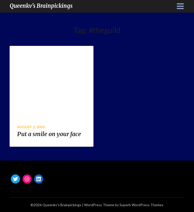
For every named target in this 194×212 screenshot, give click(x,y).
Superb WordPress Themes (141, 205)
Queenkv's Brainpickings (41, 5)
